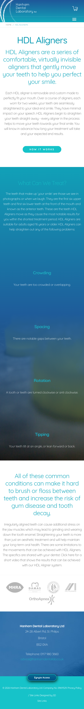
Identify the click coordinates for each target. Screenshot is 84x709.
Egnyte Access (42, 677)
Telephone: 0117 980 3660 (42, 654)
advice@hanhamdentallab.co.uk (42, 659)
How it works (42, 149)
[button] (74, 19)
